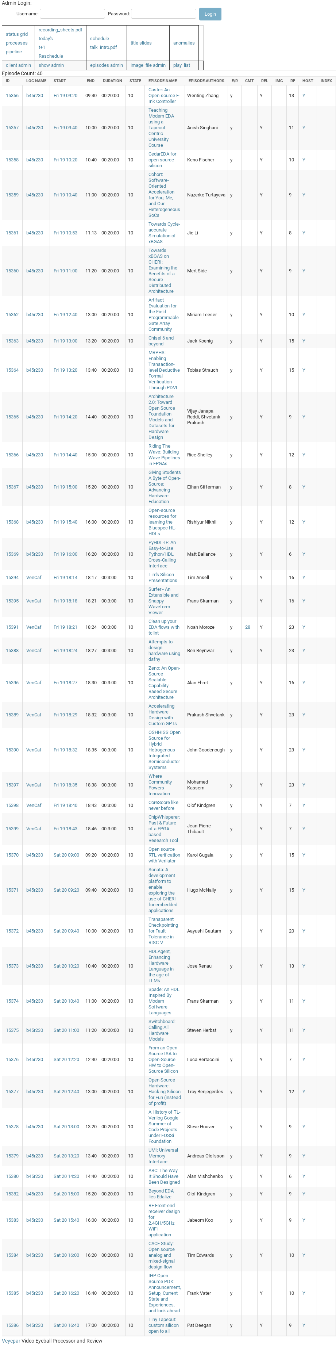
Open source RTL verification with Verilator (164, 855)
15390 (12, 750)
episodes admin (106, 65)
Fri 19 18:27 (65, 682)
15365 (12, 417)
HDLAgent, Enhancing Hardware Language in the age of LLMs (161, 966)
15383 (12, 1220)
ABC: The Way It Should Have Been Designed (164, 1176)
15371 (12, 890)
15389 (12, 714)
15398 (12, 805)
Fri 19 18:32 (65, 750)
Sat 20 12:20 (66, 1059)
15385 (12, 1293)
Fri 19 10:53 (65, 233)
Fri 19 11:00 (65, 270)
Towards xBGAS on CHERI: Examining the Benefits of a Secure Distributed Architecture (162, 271)
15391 (12, 627)
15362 (12, 314)
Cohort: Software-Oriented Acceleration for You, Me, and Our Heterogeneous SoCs (164, 195)
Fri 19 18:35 (65, 785)
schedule (99, 38)
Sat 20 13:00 (66, 1126)
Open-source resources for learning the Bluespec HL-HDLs (162, 522)
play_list (181, 65)
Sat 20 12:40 (66, 1091)
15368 (12, 522)
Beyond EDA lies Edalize (161, 1193)
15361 (12, 233)
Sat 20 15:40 (66, 1220)
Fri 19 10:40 (65, 195)
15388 (12, 650)
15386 (12, 1325)
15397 (12, 785)
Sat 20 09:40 (66, 931)
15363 (12, 341)
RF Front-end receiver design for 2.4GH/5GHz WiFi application (164, 1220)
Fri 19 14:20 (65, 417)
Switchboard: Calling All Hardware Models (161, 1030)
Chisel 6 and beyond (161, 341)
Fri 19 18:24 (65, 650)
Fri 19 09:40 (65, 127)
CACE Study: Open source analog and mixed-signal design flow (161, 1255)
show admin (51, 65)
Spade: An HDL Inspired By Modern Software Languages (163, 1001)
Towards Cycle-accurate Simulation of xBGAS (164, 232)
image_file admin (148, 65)
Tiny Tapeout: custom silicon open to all (163, 1325)
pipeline (14, 51)
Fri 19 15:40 (65, 522)
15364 (12, 370)
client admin (18, 65)
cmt (249, 81)
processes (17, 43)
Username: (27, 13)
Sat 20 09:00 (66, 855)
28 (247, 627)
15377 (12, 1091)
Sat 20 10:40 (66, 1001)
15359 (12, 195)
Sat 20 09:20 (66, 890)
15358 (12, 159)
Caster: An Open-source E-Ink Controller (164, 95)
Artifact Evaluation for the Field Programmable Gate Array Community (163, 314)
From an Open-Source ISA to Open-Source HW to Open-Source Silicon (163, 1059)
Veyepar (11, 1341)
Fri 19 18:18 (65, 601)
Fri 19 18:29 (65, 714)
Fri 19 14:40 (65, 455)
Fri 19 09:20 (65, 95)
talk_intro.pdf (103, 47)
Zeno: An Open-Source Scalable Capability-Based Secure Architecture (164, 682)
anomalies (184, 43)
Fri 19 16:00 (65, 554)
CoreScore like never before (163, 805)
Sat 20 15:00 (66, 1194)
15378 (12, 1126)
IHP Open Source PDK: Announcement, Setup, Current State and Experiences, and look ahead (164, 1293)
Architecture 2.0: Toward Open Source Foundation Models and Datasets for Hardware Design (161, 417)
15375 (12, 1030)
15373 (12, 966)
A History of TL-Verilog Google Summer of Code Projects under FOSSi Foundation (164, 1126)
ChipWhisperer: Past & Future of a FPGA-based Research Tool (164, 828)
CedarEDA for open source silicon (162, 159)
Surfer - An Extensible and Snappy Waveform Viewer (163, 600)
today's (46, 38)
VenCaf (34, 577)
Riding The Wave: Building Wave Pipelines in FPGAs (164, 454)
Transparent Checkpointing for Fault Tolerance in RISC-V (163, 930)
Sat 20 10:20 (66, 966)
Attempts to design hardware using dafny (164, 650)
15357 (12, 127)
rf (292, 81)
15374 (12, 1001)
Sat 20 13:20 (66, 1156)
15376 (12, 1059)
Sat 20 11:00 (66, 1030)
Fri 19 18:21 (65, 627)
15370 (12, 855)
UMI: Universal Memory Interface (163, 1155)
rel (264, 81)
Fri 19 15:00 (65, 487)
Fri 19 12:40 (65, 314)
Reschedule (51, 56)
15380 (12, 1176)
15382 (12, 1194)
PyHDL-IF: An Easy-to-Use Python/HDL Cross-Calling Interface (162, 554)
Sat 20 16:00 (66, 1255)
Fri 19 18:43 (65, 828)
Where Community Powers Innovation (160, 784)
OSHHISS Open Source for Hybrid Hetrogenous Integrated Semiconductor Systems (164, 750)
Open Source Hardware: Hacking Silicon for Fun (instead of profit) (164, 1091)
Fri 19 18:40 (65, 805)
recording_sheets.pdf (60, 29)
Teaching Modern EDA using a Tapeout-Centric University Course (161, 127)
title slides (141, 43)
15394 (12, 577)
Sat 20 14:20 (66, 1176)
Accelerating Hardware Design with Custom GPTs (162, 714)
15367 (12, 487)
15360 (12, 270)
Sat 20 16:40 (66, 1325)
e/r (235, 81)
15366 (12, 455)
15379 (12, 1156)
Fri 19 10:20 (65, 159)
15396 (12, 682)
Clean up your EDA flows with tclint (163, 627)
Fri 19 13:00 (65, 341)
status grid (17, 34)
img (279, 81)
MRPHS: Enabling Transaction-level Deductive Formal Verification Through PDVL (164, 370)
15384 (12, 1255)
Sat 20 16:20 (66, 1293)
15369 (12, 554)
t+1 (42, 47)
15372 (12, 931)
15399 (12, 828)
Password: (119, 13)
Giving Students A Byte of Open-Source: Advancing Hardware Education (164, 487)
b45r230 (34, 95)
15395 (12, 601)
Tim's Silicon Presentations (162, 577)
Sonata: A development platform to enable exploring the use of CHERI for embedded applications (162, 890)
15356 (12, 95)
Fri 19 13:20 (65, 370)
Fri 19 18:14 (65, 577)
